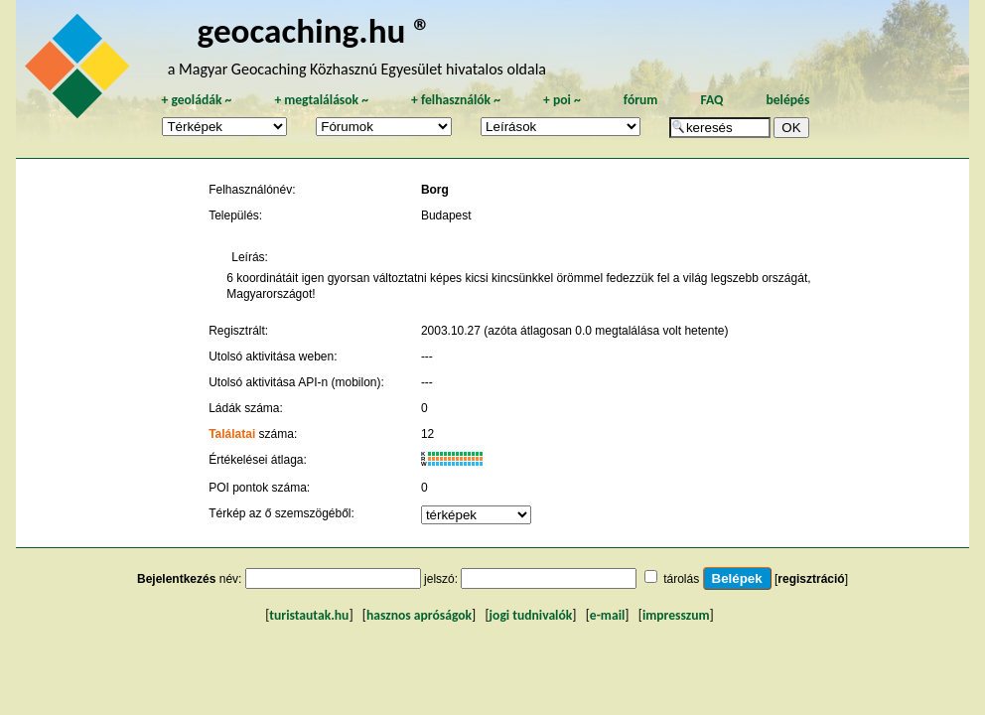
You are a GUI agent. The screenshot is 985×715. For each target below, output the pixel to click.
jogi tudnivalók (531, 615)
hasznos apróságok (419, 615)
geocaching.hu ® (315, 30)
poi (562, 99)
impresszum (676, 615)
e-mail (607, 615)
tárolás (681, 579)
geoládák (196, 99)
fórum (641, 99)
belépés (787, 99)
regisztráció (810, 579)
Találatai (232, 434)
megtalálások (321, 99)
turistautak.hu (309, 615)
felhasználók (456, 99)
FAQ (711, 99)
